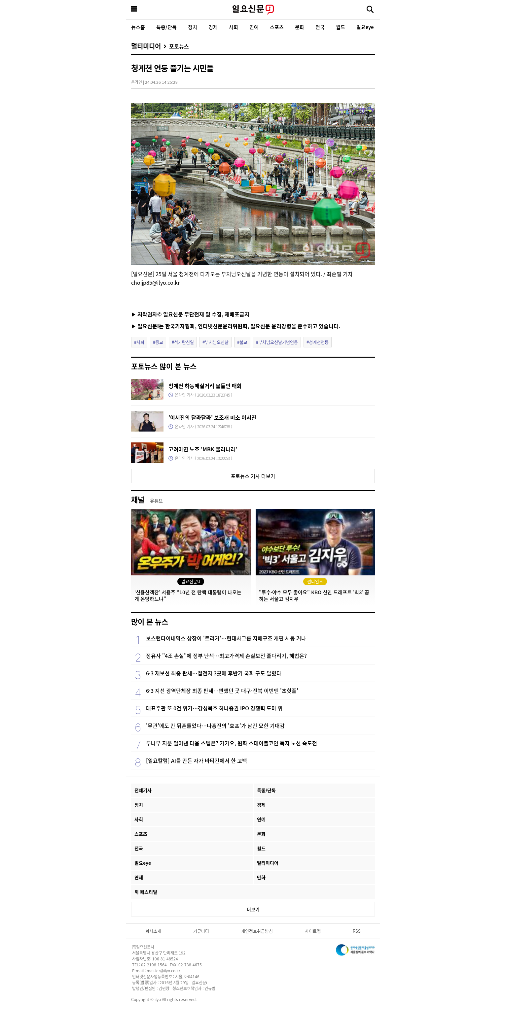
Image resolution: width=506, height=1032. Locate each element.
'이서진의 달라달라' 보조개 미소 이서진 (212, 417)
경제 (213, 26)
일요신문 (253, 10)
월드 (340, 26)
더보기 (253, 909)
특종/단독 (166, 26)
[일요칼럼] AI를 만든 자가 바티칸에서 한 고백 (196, 760)
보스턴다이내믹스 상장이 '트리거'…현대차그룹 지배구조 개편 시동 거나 (226, 638)
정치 (192, 26)
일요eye (365, 26)
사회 (233, 26)
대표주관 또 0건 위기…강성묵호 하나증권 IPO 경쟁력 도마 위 (214, 708)
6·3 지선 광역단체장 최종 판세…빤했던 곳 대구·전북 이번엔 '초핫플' (222, 690)
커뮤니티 (201, 931)
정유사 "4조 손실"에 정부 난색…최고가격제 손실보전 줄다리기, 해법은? (226, 655)
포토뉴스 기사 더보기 (253, 475)
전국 (320, 26)
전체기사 (143, 790)
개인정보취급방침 (257, 931)
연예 (254, 26)
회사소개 (153, 931)
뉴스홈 (138, 26)
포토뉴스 (179, 46)
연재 (138, 877)
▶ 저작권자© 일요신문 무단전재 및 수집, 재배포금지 (190, 314)
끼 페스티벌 (145, 891)
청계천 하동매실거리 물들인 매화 (205, 386)
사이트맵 (313, 931)
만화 (261, 877)
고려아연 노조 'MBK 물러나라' (202, 449)
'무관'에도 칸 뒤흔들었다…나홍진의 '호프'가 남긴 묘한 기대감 (215, 725)
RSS (357, 931)
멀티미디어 (146, 46)
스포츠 (277, 26)
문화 (299, 26)
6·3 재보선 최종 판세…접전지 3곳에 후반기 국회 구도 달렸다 (213, 673)
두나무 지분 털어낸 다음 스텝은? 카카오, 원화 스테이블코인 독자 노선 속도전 (231, 743)
